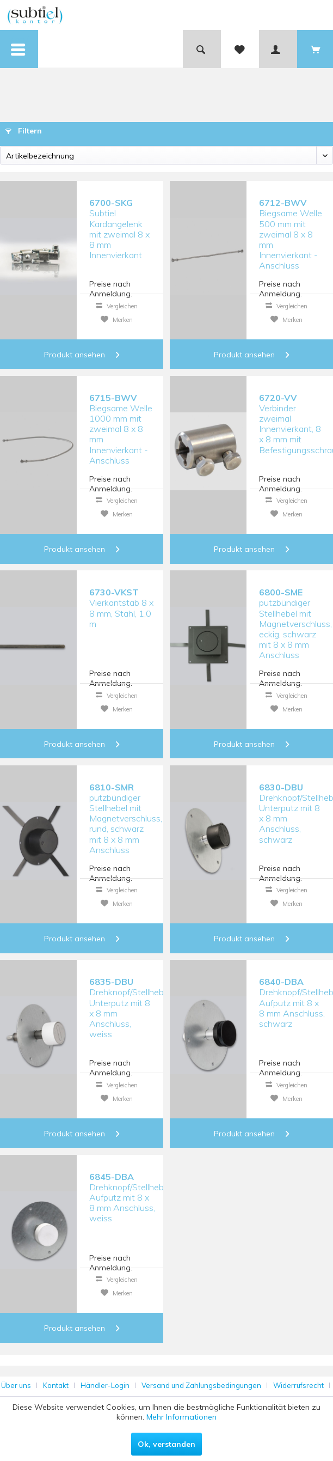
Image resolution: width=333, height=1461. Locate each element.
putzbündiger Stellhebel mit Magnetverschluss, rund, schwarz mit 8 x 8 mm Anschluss (124, 808)
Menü (19, 42)
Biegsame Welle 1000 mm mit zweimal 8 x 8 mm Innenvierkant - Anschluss (120, 418)
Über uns (16, 1385)
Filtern (23, 131)
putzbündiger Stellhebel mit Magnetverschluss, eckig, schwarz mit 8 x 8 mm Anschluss (294, 613)
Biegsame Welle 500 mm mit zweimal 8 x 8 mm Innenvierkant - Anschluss (290, 223)
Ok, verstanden (166, 1444)
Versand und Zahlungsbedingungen (201, 1385)
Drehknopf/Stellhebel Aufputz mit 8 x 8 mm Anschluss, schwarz (294, 1002)
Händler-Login (105, 1385)
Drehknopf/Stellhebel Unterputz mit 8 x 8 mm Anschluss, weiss (124, 1002)
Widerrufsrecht (298, 1385)
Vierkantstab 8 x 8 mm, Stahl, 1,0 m (121, 608)
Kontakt (56, 1385)
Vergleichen (117, 306)
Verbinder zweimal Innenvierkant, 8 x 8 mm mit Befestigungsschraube (294, 418)
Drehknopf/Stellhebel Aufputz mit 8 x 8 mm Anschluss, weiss (124, 1197)
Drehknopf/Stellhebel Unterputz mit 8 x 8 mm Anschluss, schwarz (294, 808)
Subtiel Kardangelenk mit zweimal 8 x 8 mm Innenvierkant (119, 223)
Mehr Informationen (181, 1417)
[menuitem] (19, 49)
